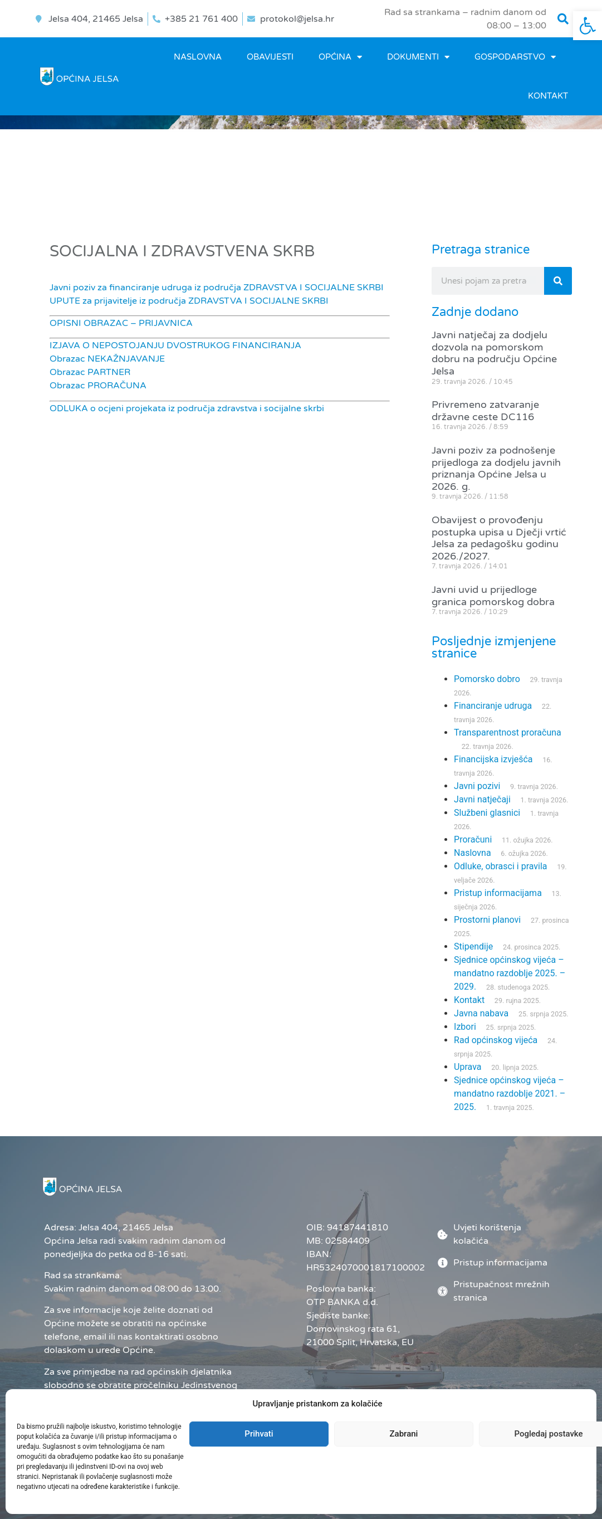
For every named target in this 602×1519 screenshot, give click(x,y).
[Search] (558, 281)
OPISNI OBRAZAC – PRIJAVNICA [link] (121, 323)
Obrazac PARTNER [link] (90, 372)
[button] (563, 19)
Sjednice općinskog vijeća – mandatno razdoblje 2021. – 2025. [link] (509, 1093)
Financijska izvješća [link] (493, 759)
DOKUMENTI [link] (418, 57)
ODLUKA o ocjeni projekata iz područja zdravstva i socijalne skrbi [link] (187, 408)
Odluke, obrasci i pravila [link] (500, 866)
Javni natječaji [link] (482, 799)
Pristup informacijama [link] (498, 893)
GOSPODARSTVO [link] (515, 57)
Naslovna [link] (198, 57)
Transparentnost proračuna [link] (507, 732)
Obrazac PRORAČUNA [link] (98, 385)
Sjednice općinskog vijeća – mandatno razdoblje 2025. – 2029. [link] (509, 973)
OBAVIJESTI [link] (270, 57)
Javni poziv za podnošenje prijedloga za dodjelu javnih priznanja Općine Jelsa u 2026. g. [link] (496, 468)
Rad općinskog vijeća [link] (495, 1040)
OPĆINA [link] (340, 57)
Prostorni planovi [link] (487, 919)
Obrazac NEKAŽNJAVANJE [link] (107, 358)
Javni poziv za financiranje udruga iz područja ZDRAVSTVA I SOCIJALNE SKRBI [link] (217, 287)
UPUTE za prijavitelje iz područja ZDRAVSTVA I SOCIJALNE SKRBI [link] (189, 300)
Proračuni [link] (473, 839)
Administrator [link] (347, 1482)
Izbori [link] (465, 1026)
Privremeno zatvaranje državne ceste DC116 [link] (485, 410)
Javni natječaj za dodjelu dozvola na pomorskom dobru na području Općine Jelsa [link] (494, 353)
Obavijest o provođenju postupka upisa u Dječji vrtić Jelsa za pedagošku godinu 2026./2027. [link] (499, 538)
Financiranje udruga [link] (493, 705)
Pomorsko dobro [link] (487, 679)
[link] (587, 25)
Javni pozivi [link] (477, 786)
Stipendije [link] (473, 946)
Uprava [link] (467, 1067)
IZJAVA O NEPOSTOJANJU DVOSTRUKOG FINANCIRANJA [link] (175, 345)
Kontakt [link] (548, 96)
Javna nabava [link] (481, 1013)
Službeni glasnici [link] (487, 812)
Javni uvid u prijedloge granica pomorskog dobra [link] (493, 595)
